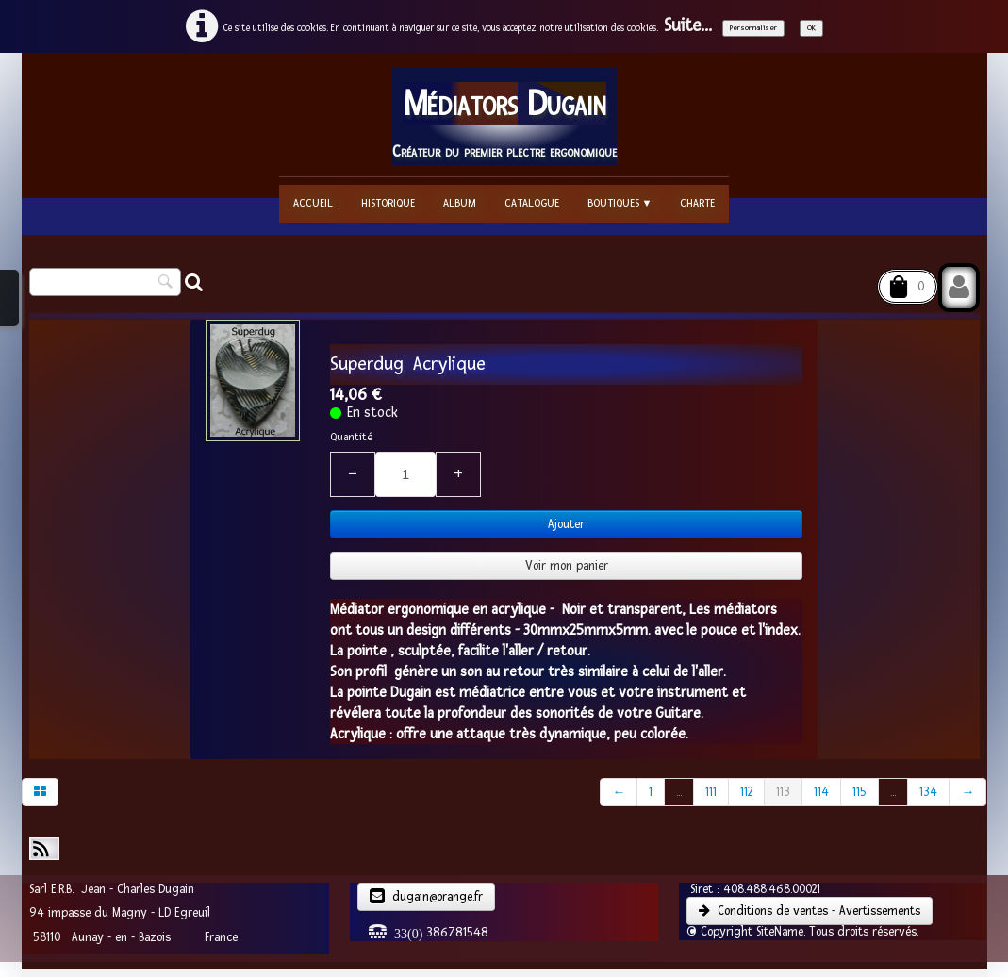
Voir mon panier (566, 565)
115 (859, 792)
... (679, 792)
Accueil (313, 203)
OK (811, 28)
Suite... (688, 26)
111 (711, 792)
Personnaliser (753, 28)
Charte (697, 203)
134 (928, 792)
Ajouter (566, 524)
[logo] (504, 116)
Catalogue (531, 203)
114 (821, 792)
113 (783, 792)
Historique (388, 203)
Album (459, 203)
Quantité (351, 437)
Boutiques (620, 203)
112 (746, 792)
